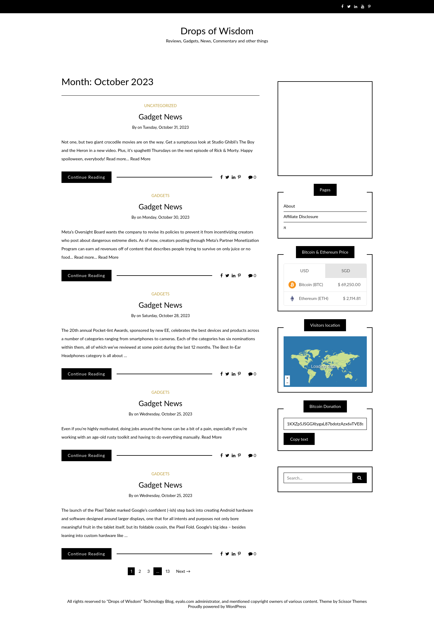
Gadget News (160, 116)
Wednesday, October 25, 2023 (166, 414)
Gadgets (160, 195)
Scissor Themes (352, 601)
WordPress (236, 606)
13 (168, 571)
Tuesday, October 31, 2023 (166, 127)
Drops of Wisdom (217, 30)
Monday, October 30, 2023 (165, 217)
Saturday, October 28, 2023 (166, 315)
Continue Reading (86, 177)
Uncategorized (160, 105)
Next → (183, 571)
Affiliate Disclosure (301, 216)
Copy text (299, 439)
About (289, 205)
